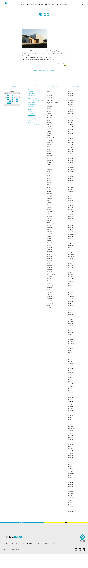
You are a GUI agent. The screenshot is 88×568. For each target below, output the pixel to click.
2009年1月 (70, 468)
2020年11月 (70, 211)
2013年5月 (70, 374)
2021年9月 (70, 193)
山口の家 (48, 119)
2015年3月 (70, 334)
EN (82, 4)
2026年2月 (70, 97)
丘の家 (48, 289)
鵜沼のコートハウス (50, 158)
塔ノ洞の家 (49, 231)
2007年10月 (70, 495)
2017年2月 (70, 292)
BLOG (61, 4)
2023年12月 (70, 144)
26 (16, 101)
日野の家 (48, 267)
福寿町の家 (49, 193)
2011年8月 (70, 412)
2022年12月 (70, 165)
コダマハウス (49, 204)
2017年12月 (70, 274)
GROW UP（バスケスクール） (34, 127)
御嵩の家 (48, 198)
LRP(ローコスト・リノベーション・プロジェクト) (54, 103)
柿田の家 (48, 265)
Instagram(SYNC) (31, 93)
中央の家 (48, 164)
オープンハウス (49, 98)
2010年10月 (70, 430)
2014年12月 (70, 339)
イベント (48, 97)
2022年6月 (70, 176)
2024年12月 (70, 122)
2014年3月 (70, 355)
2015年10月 (70, 321)
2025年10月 (70, 104)
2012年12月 (70, 383)
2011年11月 (70, 406)
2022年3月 (70, 182)
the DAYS (48, 220)
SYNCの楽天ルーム (32, 91)
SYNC (29, 89)
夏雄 (47, 305)
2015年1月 (70, 337)
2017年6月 (70, 285)
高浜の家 (48, 131)
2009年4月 (70, 462)
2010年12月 (70, 426)
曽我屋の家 (49, 236)
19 (16, 99)
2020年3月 (70, 225)
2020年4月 (70, 223)
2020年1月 (70, 229)
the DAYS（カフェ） (32, 119)
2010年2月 (70, 444)
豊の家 (48, 146)
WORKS (41, 4)
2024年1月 (70, 142)
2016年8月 (70, 303)
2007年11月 (70, 493)
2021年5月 (70, 200)
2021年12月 (70, 187)
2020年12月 (70, 209)
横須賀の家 (49, 224)
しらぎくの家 (49, 200)
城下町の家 (49, 126)
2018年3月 (70, 269)
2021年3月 (70, 203)
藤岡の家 (48, 111)
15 (7, 99)
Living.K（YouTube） (32, 97)
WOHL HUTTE (31, 108)
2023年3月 (70, 160)
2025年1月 (70, 120)
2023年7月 (70, 153)
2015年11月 (70, 319)
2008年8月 (70, 477)
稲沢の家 (48, 254)
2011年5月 (70, 417)
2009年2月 (70, 466)
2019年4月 (70, 245)
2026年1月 (70, 98)
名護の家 (48, 120)
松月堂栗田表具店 (31, 117)
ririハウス (48, 294)
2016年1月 (70, 316)
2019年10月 (70, 234)
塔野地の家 (49, 216)
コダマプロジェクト (32, 129)
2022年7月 (70, 174)
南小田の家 (49, 140)
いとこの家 (49, 276)
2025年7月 (70, 109)
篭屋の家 (48, 151)
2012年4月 (70, 397)
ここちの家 (49, 260)
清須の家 (48, 189)
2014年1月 (70, 359)
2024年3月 (70, 138)
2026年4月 (70, 93)
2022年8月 (70, 173)
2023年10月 (70, 147)
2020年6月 (70, 220)
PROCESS (47, 4)
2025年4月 (70, 115)
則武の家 (48, 233)
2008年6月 (70, 480)
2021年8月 (70, 194)
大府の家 (48, 122)
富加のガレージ (49, 137)
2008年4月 (70, 484)
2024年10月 (70, 126)
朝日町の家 (49, 155)
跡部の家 (48, 271)
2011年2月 (70, 422)
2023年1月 (70, 164)
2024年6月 (70, 133)
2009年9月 (70, 453)
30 (10, 103)
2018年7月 (70, 261)
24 (12, 101)
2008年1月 (70, 489)
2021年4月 (70, 202)
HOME (22, 4)
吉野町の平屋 (49, 242)
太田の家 (48, 251)
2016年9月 (70, 301)
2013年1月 (70, 381)
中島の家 (48, 135)
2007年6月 (70, 502)
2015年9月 (70, 323)
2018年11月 (70, 254)
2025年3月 (70, 117)
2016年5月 (70, 308)
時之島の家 (49, 186)
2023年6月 (70, 155)
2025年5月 (70, 113)
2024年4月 (70, 136)
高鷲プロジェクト (50, 138)
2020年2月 (70, 227)
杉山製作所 (30, 113)
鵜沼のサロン (49, 160)
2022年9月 (70, 171)
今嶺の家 (48, 240)
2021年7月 (70, 196)
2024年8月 (70, 129)
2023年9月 (70, 149)
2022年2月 (70, 184)
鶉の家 (48, 184)
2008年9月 (70, 475)
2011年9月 (70, 410)
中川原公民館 (49, 218)
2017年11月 (70, 276)
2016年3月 (70, 312)
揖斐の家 (48, 243)
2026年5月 (70, 91)
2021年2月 (70, 205)
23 (10, 101)
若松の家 (48, 149)
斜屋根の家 (49, 225)
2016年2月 (70, 314)
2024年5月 (70, 135)
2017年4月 (70, 288)
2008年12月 (70, 470)
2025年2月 (70, 118)
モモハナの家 (49, 142)
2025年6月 (70, 111)
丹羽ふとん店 (30, 115)
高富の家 (48, 187)
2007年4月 (70, 506)
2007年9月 (70, 497)
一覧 (43, 70)
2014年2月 (70, 357)
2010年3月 (70, 442)
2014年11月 (70, 341)
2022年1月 (70, 185)
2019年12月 (70, 231)
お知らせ (48, 95)
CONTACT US (55, 4)
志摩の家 (48, 258)
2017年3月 (70, 290)
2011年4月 (70, 419)
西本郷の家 (49, 292)
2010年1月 (70, 446)
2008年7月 (70, 479)
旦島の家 (48, 256)
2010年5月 (70, 439)
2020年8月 (70, 216)
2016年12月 (70, 296)
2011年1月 (70, 424)
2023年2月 (70, 162)
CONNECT (30, 123)
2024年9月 (70, 127)
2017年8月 (70, 281)
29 (7, 103)
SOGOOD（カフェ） (32, 95)
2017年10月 (70, 278)
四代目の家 (49, 229)
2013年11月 (70, 363)
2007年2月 (70, 509)
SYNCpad (48, 91)
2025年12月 (70, 100)
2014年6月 (70, 350)
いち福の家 (49, 167)
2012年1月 (70, 403)
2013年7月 (70, 370)
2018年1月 (70, 272)
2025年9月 (70, 106)
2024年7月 (70, 131)
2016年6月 (70, 307)
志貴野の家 (49, 144)
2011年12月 (70, 404)
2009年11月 (70, 450)
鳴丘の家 (48, 247)
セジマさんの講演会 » (49, 70)
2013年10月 (70, 365)
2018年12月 (70, 252)
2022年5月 (70, 178)
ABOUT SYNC (34, 4)
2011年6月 (70, 415)
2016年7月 (70, 305)
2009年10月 (70, 451)
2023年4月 (70, 158)
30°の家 (48, 213)
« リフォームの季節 (38, 70)
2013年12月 (70, 361)
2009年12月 (70, 448)
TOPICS (27, 4)
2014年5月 (70, 352)
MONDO (30, 110)
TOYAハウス (49, 285)
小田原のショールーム (51, 129)
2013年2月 (70, 379)
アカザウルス (49, 307)
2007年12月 (70, 491)
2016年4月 (70, 310)
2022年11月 (70, 167)
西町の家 (48, 287)
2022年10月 (70, 169)
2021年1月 (70, 207)
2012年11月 (70, 384)
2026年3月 (70, 95)
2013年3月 (70, 377)
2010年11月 (70, 428)
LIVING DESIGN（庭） (32, 106)
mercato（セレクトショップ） (34, 121)
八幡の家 (48, 178)
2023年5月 (70, 156)
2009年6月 (70, 459)
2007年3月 (70, 508)
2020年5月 (70, 222)
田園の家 (48, 281)
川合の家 (48, 175)
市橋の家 (48, 191)
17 (12, 99)
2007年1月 (70, 511)
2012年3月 (70, 399)
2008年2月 (70, 488)
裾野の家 (48, 195)
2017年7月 (70, 283)
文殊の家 (48, 300)
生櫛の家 (48, 176)
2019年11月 (70, 232)
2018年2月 (70, 270)
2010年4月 (70, 441)
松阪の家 (48, 133)
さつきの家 (49, 211)
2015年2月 (70, 336)
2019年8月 (70, 238)
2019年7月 (70, 240)
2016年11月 (70, 298)
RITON (29, 111)
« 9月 (6, 105)
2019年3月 (70, 247)
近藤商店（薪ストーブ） (33, 104)
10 (12, 97)
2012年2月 (70, 401)
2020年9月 (70, 214)
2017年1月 (70, 294)
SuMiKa (29, 130)
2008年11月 (70, 471)
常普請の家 (49, 234)
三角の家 (48, 296)
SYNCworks (49, 100)
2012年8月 (70, 390)
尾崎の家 (48, 245)
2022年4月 (70, 180)
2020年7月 (70, 218)
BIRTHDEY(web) (31, 125)
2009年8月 (70, 455)
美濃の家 (48, 157)
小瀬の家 (48, 162)
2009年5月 (70, 460)
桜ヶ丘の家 (49, 113)
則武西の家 (49, 182)
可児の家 (48, 249)
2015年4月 (70, 332)
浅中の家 (48, 202)
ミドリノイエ (49, 301)
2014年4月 (70, 354)
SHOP (66, 4)
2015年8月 (70, 325)
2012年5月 (70, 395)
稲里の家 (48, 171)
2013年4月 (70, 375)
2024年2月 (70, 140)
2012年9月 (70, 388)
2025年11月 (70, 102)
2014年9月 (70, 345)
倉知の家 (48, 209)
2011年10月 (70, 408)
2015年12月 (70, 317)
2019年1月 (70, 251)
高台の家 (48, 272)
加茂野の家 (49, 278)
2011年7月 (70, 413)
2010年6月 (70, 437)
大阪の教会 (49, 106)
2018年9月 (70, 258)
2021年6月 (70, 198)
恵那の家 (48, 169)
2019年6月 (70, 241)
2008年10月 (70, 473)
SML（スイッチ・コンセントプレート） (35, 102)
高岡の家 (48, 263)
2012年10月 (70, 386)
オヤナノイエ (49, 303)
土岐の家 (48, 153)
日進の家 (48, 128)
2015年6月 (70, 328)
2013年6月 (70, 372)
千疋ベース (49, 115)
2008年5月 (70, 482)
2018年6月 (70, 263)
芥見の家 (48, 298)
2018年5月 (70, 265)
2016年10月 (70, 299)
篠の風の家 (49, 124)
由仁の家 (48, 108)
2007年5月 (70, 504)
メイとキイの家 (49, 262)
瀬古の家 (48, 269)
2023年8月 (70, 151)
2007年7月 (70, 500)
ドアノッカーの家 (50, 274)
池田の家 (48, 222)
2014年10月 (70, 343)
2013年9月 (70, 366)
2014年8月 (70, 346)
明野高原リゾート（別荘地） (34, 99)
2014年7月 (70, 348)
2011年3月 (70, 421)
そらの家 (48, 238)
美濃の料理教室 (49, 196)
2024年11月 (70, 124)
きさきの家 (49, 227)
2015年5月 (70, 330)
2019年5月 (70, 243)
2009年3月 (70, 464)
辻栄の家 (48, 291)
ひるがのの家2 (49, 173)
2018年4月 (70, 267)
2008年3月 (70, 486)
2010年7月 (70, 435)
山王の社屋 (49, 166)
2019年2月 (70, 249)
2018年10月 (70, 256)
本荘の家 (48, 207)
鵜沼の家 (48, 205)
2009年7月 (70, 457)
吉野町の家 (49, 280)
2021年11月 (70, 189)
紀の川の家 (49, 117)
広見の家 (48, 283)
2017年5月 (70, 287)
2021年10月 (70, 191)
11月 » (15, 105)
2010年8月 (70, 433)
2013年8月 (70, 368)
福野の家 (48, 180)
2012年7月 (70, 392)
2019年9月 (70, 236)
